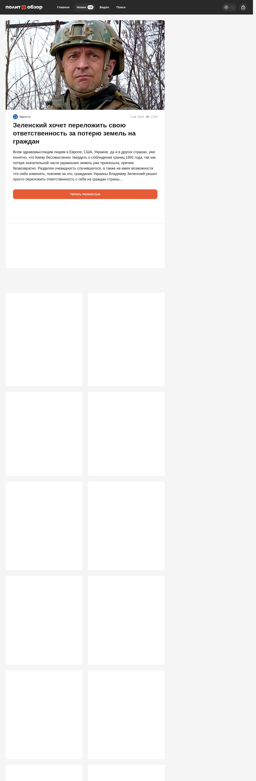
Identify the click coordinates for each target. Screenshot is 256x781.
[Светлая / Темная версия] (229, 7)
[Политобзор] (24, 7)
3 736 (72, 462)
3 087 (155, 648)
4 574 (72, 364)
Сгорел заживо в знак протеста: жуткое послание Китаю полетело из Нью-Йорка (43, 711)
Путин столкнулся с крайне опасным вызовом (123, 522)
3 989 (155, 364)
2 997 (72, 745)
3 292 (155, 555)
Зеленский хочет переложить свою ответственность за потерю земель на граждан (74, 133)
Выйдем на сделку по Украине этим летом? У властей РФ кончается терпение (122, 711)
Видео (104, 7)
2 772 (155, 745)
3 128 (72, 648)
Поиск (120, 7)
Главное (63, 7)
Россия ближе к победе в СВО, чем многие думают (39, 615)
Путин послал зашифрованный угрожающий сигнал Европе (119, 327)
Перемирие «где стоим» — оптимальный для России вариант (121, 615)
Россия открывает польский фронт (40, 423)
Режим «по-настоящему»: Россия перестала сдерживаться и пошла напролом (39, 525)
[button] (18, 211)
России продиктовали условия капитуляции (118, 425)
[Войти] (243, 7)
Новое (85, 7)
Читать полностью (85, 194)
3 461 (155, 462)
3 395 (72, 555)
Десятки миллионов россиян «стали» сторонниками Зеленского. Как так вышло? (42, 330)
